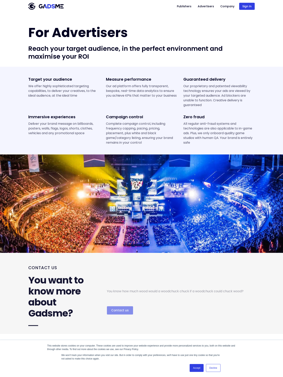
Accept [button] (196, 368)
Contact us (120, 318)
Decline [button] (213, 368)
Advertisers (206, 6)
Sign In (247, 6)
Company (227, 6)
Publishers (184, 6)
